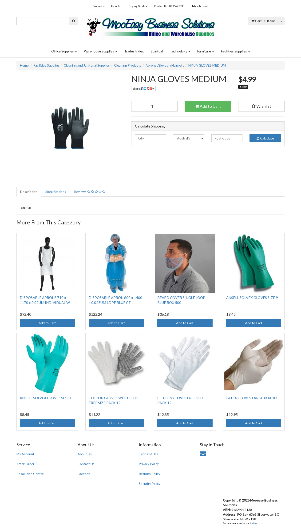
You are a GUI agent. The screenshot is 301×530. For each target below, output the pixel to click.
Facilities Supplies (235, 51)
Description (28, 192)
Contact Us (86, 464)
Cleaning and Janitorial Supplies (87, 65)
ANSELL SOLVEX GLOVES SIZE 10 (47, 398)
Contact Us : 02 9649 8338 (169, 6)
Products (98, 6)
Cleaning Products (127, 65)
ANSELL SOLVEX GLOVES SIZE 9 (252, 297)
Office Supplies (64, 51)
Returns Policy (149, 474)
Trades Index (134, 51)
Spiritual (157, 51)
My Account (25, 454)
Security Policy (149, 484)
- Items (263, 21)
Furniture (205, 51)
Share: (143, 88)
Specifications (55, 192)
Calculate (265, 138)
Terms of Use (148, 454)
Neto (256, 523)
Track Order (25, 464)
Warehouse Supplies (100, 51)
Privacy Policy (149, 464)
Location (84, 474)
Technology (180, 51)
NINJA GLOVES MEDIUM (207, 65)
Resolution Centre (30, 474)
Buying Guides (138, 6)
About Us (116, 6)
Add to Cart (208, 106)
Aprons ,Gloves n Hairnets (165, 65)
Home (24, 65)
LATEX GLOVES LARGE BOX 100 (252, 398)
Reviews (89, 192)
